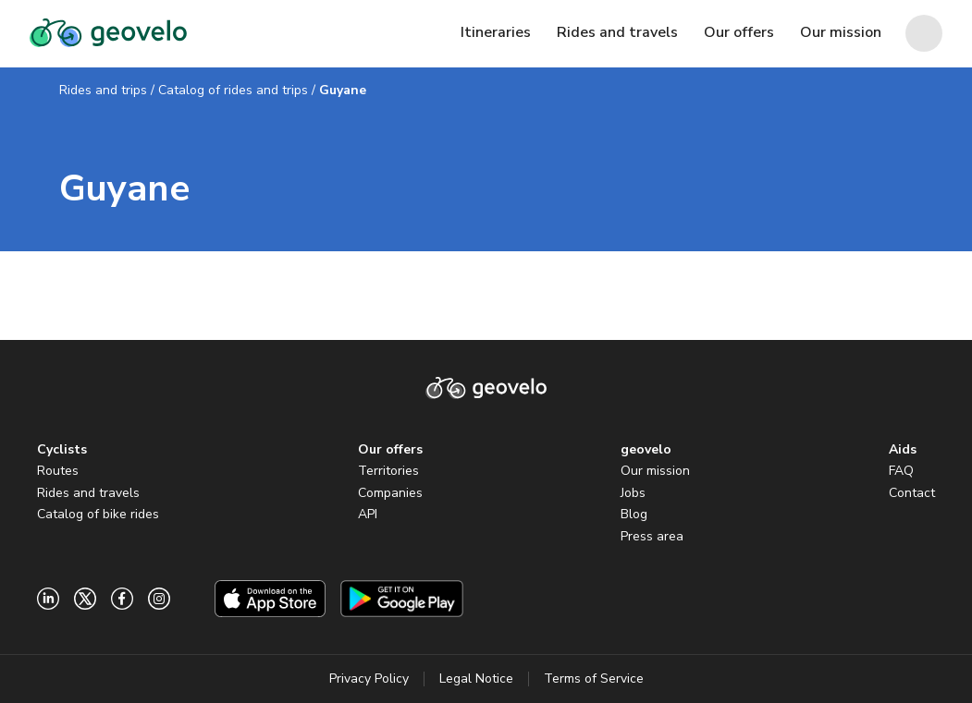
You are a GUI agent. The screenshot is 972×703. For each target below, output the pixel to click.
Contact (912, 493)
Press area (652, 536)
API (367, 514)
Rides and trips (103, 90)
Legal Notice (476, 678)
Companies (390, 493)
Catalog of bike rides (98, 514)
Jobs (633, 493)
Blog (634, 514)
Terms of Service (594, 678)
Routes (58, 471)
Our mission (655, 471)
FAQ (901, 471)
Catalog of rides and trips (233, 90)
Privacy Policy (369, 678)
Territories (388, 471)
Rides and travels (88, 493)
